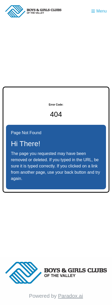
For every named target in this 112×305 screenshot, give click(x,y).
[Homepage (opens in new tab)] (33, 11)
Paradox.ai (70, 296)
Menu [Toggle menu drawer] (99, 11)
